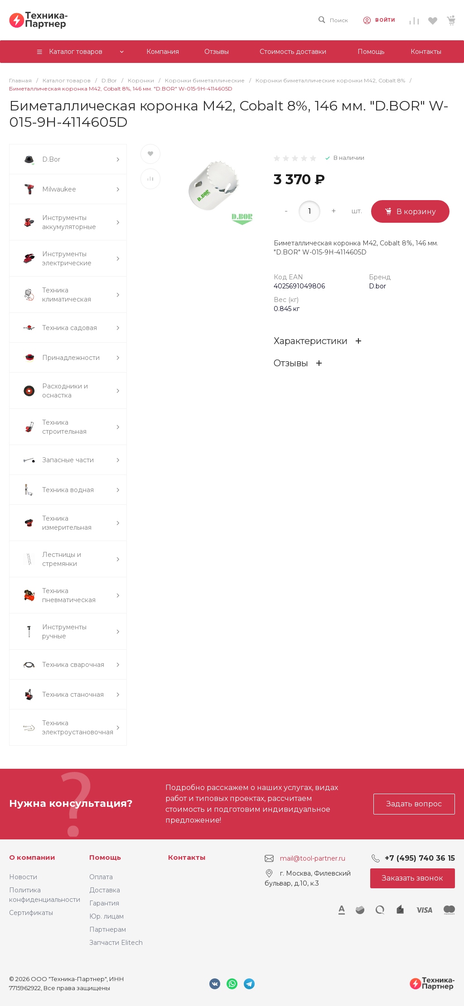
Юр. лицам (106, 916)
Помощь (105, 857)
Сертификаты (31, 913)
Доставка (104, 890)
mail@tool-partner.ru (312, 858)
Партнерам (107, 929)
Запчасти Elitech (116, 943)
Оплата (101, 877)
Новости (23, 877)
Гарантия (104, 903)
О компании (32, 857)
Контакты (187, 857)
